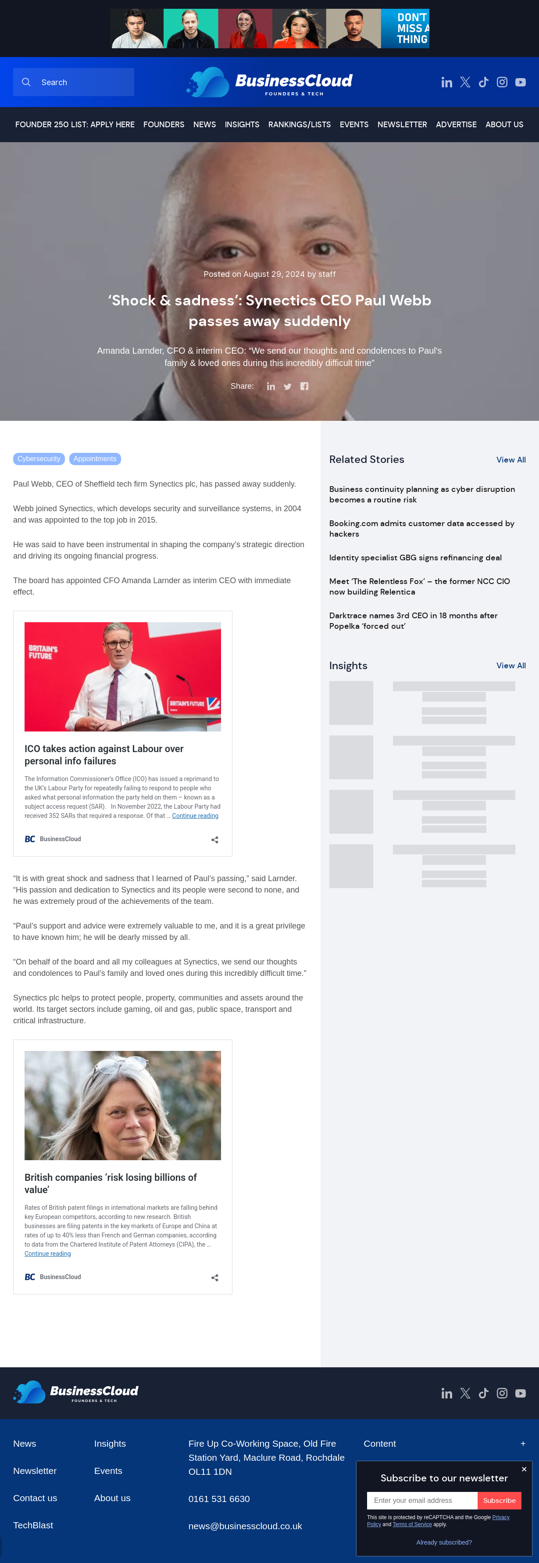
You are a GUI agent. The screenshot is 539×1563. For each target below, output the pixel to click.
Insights (242, 124)
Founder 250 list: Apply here (75, 124)
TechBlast (33, 1525)
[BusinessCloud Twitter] (465, 82)
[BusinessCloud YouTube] (520, 82)
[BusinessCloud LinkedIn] (447, 82)
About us (504, 124)
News (204, 124)
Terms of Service (412, 1524)
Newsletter (402, 124)
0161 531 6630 (219, 1499)
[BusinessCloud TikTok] (483, 82)
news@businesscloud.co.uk (245, 1526)
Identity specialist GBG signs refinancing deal (415, 558)
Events (354, 124)
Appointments (95, 458)
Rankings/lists (299, 124)
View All (511, 460)
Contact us (35, 1498)
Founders (164, 124)
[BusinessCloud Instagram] (502, 82)
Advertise (456, 124)
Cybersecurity (39, 458)
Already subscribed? (444, 1542)
